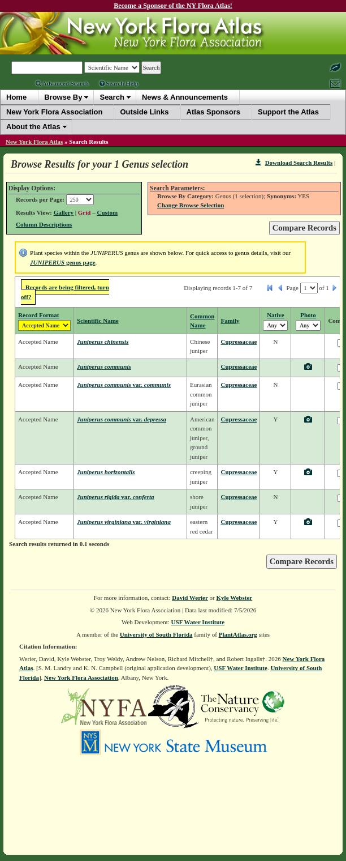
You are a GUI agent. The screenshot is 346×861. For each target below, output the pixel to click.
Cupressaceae (238, 341)
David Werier (190, 597)
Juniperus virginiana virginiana (124, 521)
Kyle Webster (235, 597)
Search (112, 97)
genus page (63, 262)
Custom (107, 212)
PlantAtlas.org (238, 634)
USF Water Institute (198, 622)
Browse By (63, 97)
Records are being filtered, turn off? (65, 292)
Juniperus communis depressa (121, 419)
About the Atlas (33, 126)
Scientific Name (98, 320)
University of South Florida (156, 634)
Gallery (63, 212)
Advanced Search (62, 83)
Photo (308, 315)
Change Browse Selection (190, 205)
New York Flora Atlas (34, 141)
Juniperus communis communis (124, 384)
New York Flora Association (81, 677)
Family (229, 320)
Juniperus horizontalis (106, 471)
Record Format (38, 315)
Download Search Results (294, 162)
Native (275, 315)
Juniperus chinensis (102, 341)
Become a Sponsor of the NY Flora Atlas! (173, 6)
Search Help (119, 83)
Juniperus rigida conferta (115, 496)
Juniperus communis (104, 366)
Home (16, 97)
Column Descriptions (44, 224)
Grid (84, 212)
